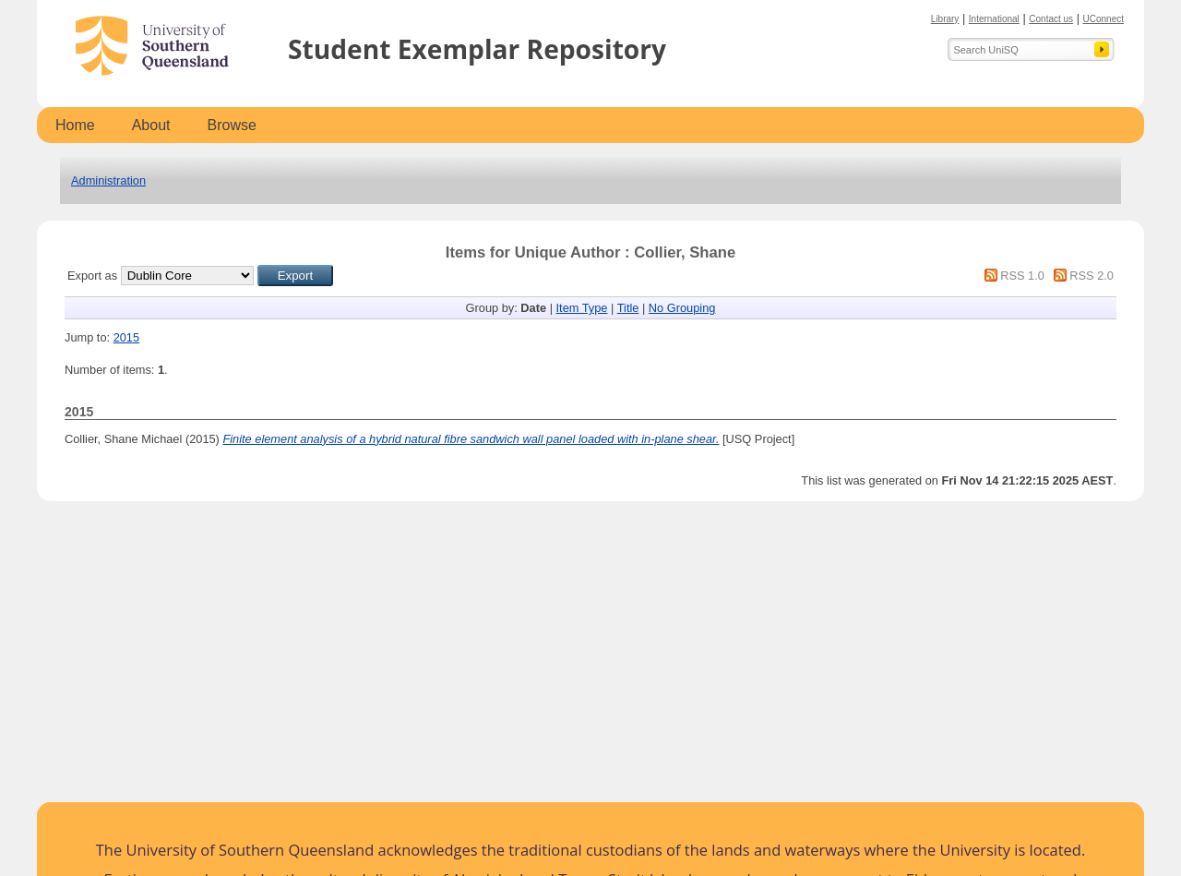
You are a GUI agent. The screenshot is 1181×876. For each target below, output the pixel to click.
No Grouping (682, 308)
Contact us (1051, 19)
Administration (108, 180)
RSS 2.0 (1091, 275)
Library (945, 19)
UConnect (1103, 19)
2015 (126, 337)
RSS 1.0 (1022, 275)
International (994, 19)
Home (75, 125)
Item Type (582, 308)
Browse (232, 125)
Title (628, 308)
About (151, 125)
